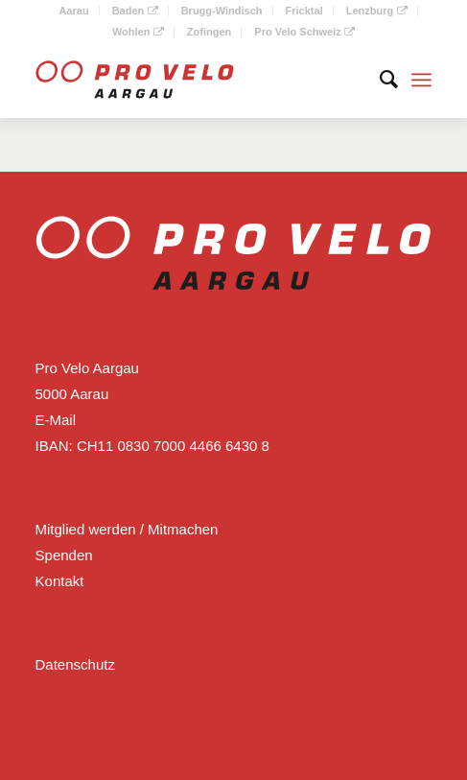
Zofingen (209, 31)
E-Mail (56, 420)
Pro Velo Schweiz (304, 31)
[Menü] (421, 80)
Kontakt (59, 581)
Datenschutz (75, 664)
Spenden (64, 555)
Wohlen (138, 31)
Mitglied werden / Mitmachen (127, 529)
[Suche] (379, 79)
